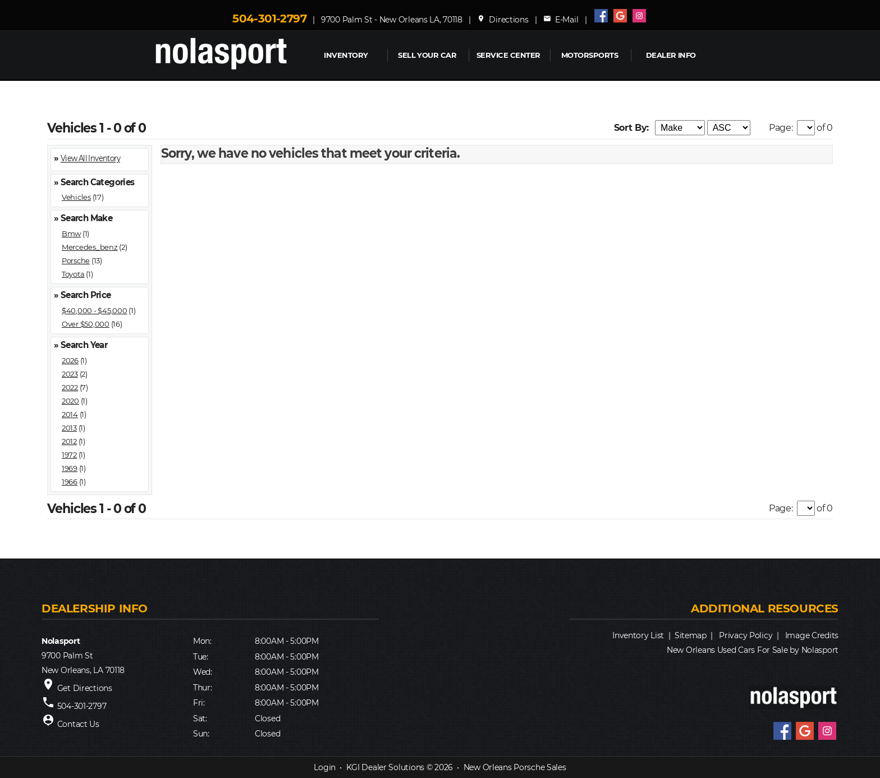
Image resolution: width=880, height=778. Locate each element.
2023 (70, 373)
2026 (70, 360)
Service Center (508, 55)
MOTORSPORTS (589, 55)
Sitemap (691, 635)
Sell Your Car (427, 55)
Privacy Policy (745, 635)
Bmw (71, 233)
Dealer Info (671, 55)
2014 (70, 414)
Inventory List (638, 635)
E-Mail (561, 20)
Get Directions (84, 688)
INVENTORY (346, 55)
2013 (69, 427)
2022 (70, 387)
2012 (69, 441)
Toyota (73, 273)
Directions (503, 20)
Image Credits (811, 635)
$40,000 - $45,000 (94, 310)
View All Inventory (90, 158)
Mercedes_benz (90, 246)
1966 (69, 481)
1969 (69, 468)
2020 (70, 400)
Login (325, 767)
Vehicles (76, 197)
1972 (69, 454)
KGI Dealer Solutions (385, 767)
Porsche (76, 260)
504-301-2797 (269, 18)
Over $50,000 (85, 323)
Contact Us (78, 724)
